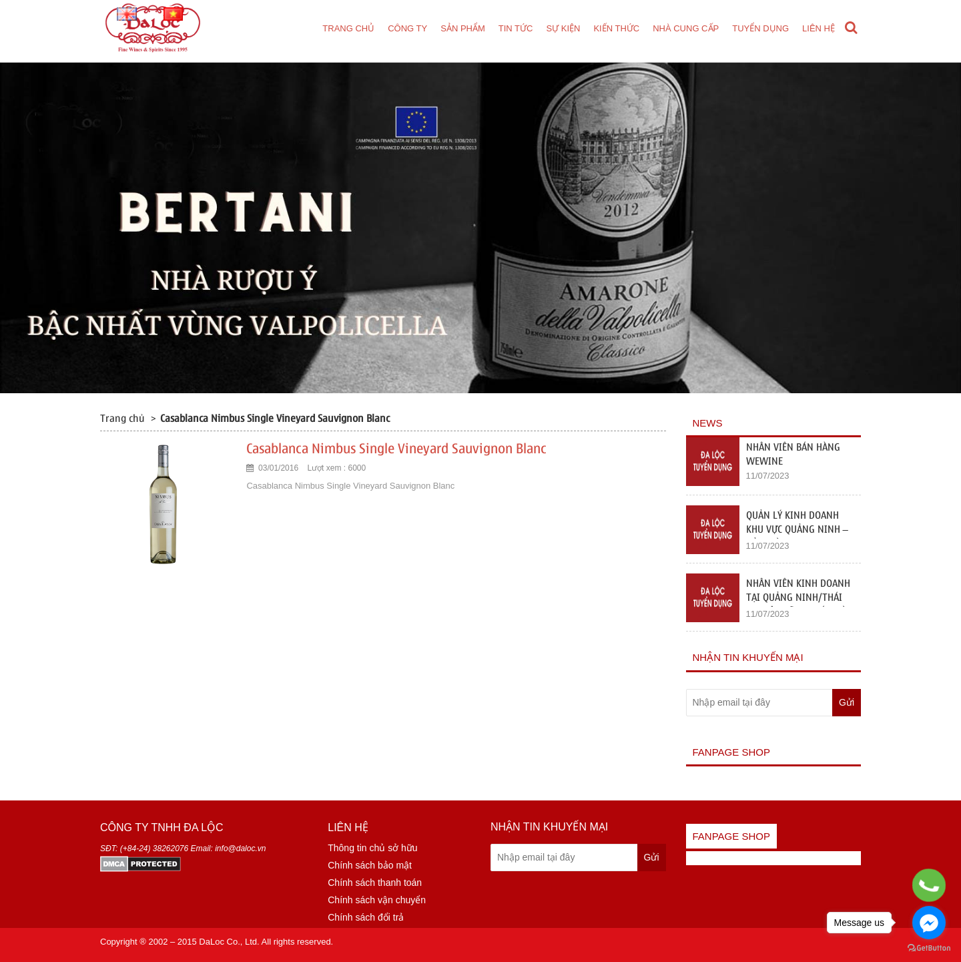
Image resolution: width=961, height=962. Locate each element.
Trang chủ (348, 28)
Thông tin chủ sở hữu (372, 848)
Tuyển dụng (760, 28)
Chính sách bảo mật (370, 865)
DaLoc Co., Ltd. (229, 942)
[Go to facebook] (929, 922)
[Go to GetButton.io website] (929, 948)
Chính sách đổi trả (366, 917)
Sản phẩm (462, 28)
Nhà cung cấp (686, 28)
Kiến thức (616, 28)
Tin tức (516, 28)
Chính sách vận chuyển (377, 900)
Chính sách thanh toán (375, 882)
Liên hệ (818, 28)
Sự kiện (563, 28)
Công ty (407, 28)
